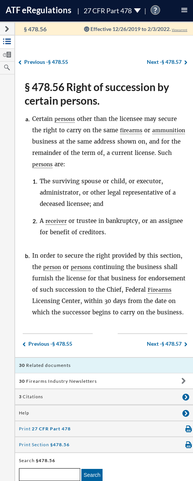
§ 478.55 (46, 62)
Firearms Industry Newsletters (58, 381)
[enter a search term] (49, 474)
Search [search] (92, 475)
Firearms (160, 289)
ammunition (49, 141)
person (52, 267)
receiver (56, 220)
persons (65, 118)
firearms (132, 130)
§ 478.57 (164, 62)
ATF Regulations (39, 10)
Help (24, 413)
